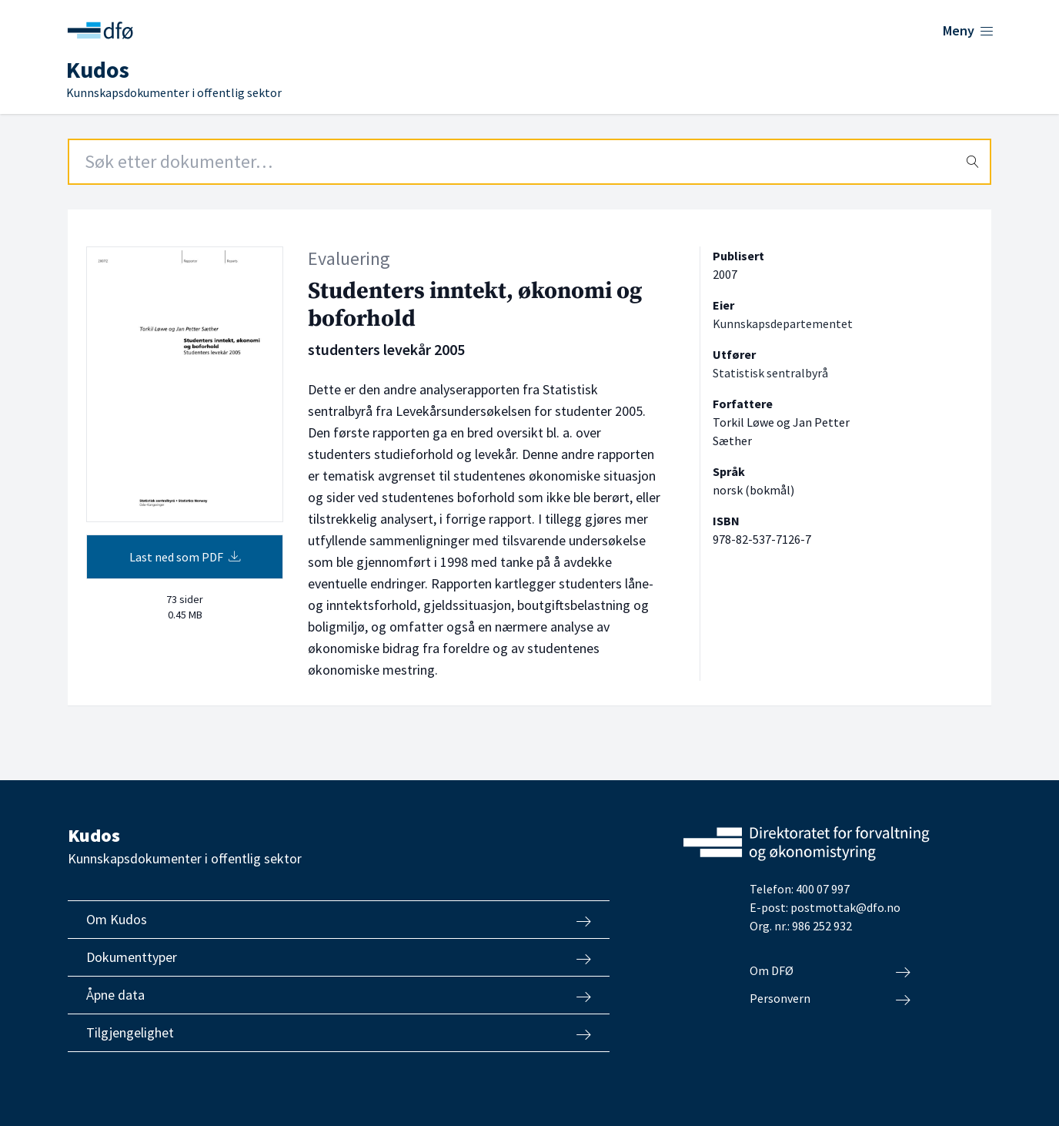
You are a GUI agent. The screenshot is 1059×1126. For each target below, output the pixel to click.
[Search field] (529, 162)
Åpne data (338, 995)
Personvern (830, 998)
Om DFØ (830, 971)
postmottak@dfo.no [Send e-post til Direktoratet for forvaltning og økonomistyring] (845, 907)
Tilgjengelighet (338, 1033)
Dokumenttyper (338, 957)
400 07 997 (823, 888)
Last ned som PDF (185, 557)
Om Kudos (338, 919)
